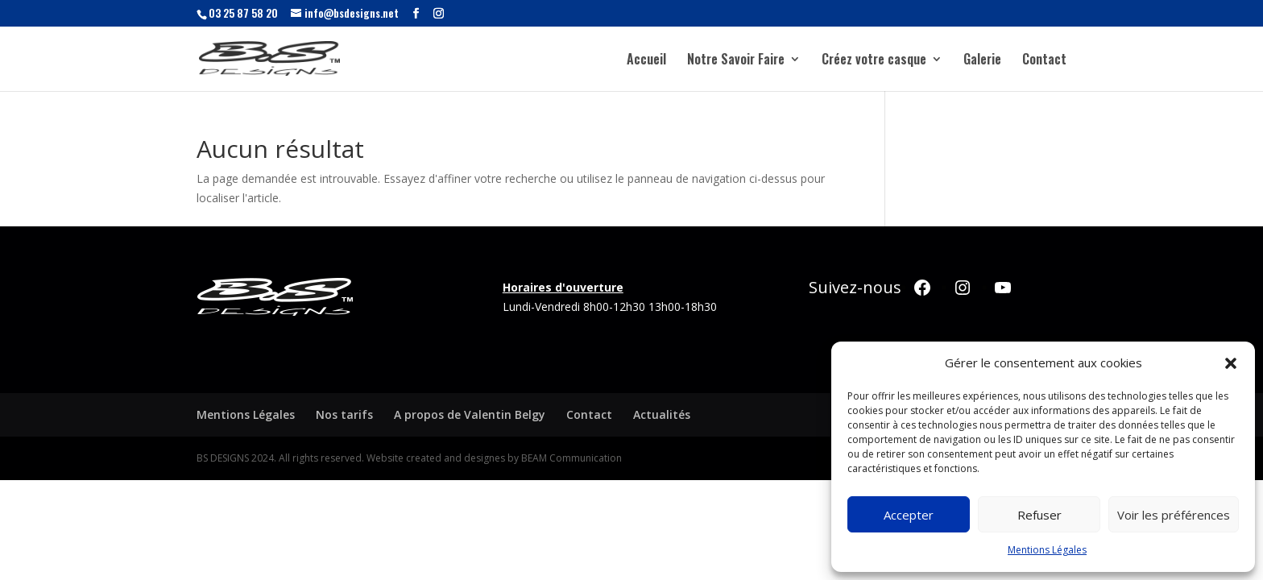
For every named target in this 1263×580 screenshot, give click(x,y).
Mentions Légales (1047, 550)
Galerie (982, 60)
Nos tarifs (344, 414)
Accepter (909, 515)
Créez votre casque (874, 60)
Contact (1044, 60)
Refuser (1039, 515)
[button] (1231, 363)
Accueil (646, 60)
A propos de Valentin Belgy (469, 414)
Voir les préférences (1173, 515)
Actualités (661, 414)
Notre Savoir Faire (736, 60)
